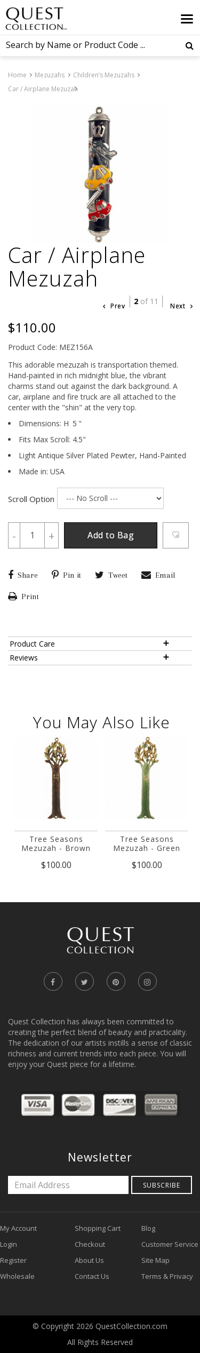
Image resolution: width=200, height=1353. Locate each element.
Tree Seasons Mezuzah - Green (146, 843)
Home (17, 74)
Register (13, 1260)
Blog (148, 1228)
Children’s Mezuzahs (103, 74)
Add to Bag (110, 535)
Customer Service (169, 1244)
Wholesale (17, 1276)
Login (8, 1244)
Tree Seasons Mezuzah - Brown (56, 843)
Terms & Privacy (167, 1276)
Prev (114, 306)
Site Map (155, 1260)
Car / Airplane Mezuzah (43, 88)
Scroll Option (31, 499)
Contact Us (92, 1276)
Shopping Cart (98, 1228)
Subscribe (161, 1185)
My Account (18, 1228)
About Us (89, 1260)
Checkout (90, 1244)
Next (181, 306)
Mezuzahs (50, 74)
